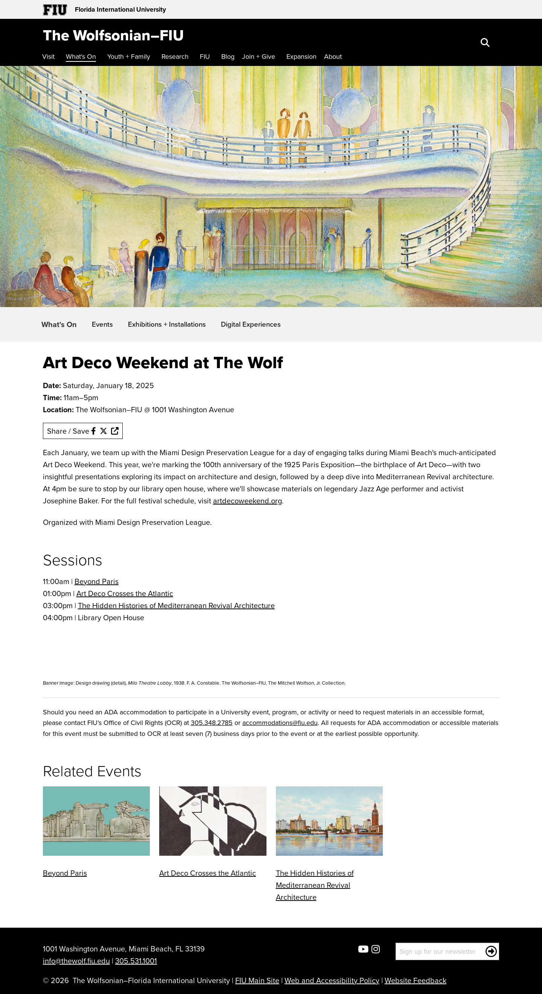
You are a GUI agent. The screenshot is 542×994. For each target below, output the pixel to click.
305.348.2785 (212, 722)
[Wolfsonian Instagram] (375, 949)
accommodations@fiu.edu (280, 722)
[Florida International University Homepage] (157, 9)
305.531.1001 (136, 960)
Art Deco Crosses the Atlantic (124, 593)
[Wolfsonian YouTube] (363, 949)
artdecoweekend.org (247, 500)
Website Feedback (415, 980)
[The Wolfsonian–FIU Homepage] (113, 35)
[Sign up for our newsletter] (447, 951)
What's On (59, 324)
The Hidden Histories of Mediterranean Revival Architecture (176, 605)
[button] (486, 43)
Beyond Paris (97, 581)
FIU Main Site (257, 980)
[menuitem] (50, 56)
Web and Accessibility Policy (332, 980)
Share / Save (83, 430)
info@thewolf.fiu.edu (76, 960)
